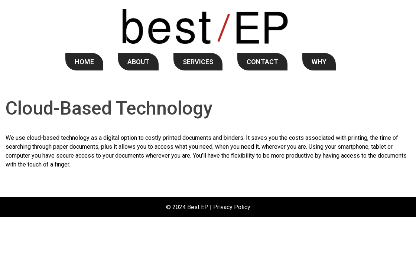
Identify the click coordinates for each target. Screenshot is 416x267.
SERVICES (198, 62)
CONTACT (262, 62)
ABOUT (138, 62)
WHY (319, 62)
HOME (84, 62)
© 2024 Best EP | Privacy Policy (208, 207)
